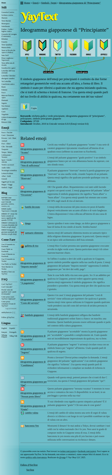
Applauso (4, 109)
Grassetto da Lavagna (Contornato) (9, 35)
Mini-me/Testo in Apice (7, 96)
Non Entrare (5, 106)
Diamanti (4, 100)
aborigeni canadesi (8, 78)
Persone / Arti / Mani (8, 138)
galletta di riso (31, 246)
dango (28, 223)
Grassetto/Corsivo (7, 12)
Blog (4, 192)
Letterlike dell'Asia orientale (8, 72)
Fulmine (4, 90)
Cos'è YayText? (6, 284)
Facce (3, 93)
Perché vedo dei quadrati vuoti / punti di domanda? (8, 292)
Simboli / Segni (6, 187)
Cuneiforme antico (8, 84)
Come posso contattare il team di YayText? (8, 304)
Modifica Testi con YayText (8, 273)
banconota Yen (32, 425)
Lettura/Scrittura (7, 173)
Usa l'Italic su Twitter (8, 264)
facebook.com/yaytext (87, 451)
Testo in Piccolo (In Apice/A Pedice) (8, 51)
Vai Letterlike (6, 81)
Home (3, 3)
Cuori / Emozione (7, 135)
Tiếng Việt (13, 336)
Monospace (5, 24)
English (4, 328)
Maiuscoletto (6, 47)
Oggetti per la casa (8, 182)
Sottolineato (5, 26)
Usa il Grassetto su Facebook (8, 245)
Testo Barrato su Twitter (7, 268)
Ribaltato (4, 39)
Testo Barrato (6, 21)
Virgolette (4, 114)
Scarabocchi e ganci (8, 68)
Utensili (4, 179)
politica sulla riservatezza (36, 457)
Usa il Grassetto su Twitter (8, 260)
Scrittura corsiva (7, 15)
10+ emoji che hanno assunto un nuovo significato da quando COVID (9, 217)
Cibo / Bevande (6, 147)
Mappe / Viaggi (6, 185)
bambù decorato (32, 207)
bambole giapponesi (34, 315)
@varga (62, 457)
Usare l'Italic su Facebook (6, 250)
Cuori (3, 112)
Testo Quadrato (6, 45)
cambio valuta (31, 413)
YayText (30, 470)
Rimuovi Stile (6, 122)
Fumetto (4, 42)
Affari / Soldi (6, 176)
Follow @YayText (7, 317)
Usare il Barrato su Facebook (8, 255)
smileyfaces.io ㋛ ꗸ (8, 312)
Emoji (5, 127)
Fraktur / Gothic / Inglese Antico (7, 30)
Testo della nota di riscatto (7, 64)
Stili (3, 7)
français (4, 332)
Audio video (5, 168)
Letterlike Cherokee (8, 76)
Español (12, 328)
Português (12, 332)
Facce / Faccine (6, 132)
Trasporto (4, 149)
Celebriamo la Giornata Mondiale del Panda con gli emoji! (9, 225)
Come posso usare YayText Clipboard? (8, 298)
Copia (34, 108)
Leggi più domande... (11, 308)
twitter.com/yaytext (68, 451)
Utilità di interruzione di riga (9, 118)
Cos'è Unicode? (6, 287)
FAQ (4, 279)
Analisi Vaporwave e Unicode (9, 210)
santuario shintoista (34, 233)
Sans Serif (5, 55)
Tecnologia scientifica (9, 170)
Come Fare (8, 239)
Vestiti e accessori (7, 165)
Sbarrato (4, 18)
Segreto (4, 103)
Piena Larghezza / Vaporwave (7, 59)
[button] (21, 3)
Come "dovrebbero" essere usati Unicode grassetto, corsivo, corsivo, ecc (8, 202)
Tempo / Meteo (6, 152)
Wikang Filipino (4, 336)
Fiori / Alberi (6, 144)
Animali (4, 141)
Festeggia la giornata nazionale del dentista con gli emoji (9, 232)
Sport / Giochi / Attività (6, 161)
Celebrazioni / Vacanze (6, 156)
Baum (3, 87)
